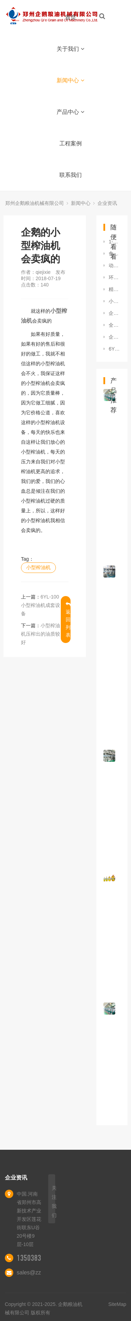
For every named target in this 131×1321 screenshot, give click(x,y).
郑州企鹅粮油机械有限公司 (34, 203)
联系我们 (70, 175)
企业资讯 (107, 203)
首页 (70, 17)
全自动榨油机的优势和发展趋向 (115, 325)
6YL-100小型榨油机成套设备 (40, 605)
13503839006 (36, 1258)
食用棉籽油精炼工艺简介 (115, 253)
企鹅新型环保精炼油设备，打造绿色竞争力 (115, 313)
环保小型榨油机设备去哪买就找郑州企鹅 (115, 277)
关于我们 (70, 49)
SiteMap (117, 1304)
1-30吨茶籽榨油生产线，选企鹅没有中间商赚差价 (115, 241)
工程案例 (70, 143)
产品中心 (70, 112)
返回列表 (68, 620)
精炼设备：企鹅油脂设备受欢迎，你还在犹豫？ (115, 289)
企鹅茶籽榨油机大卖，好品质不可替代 (115, 337)
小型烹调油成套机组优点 (115, 301)
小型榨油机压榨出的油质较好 (40, 634)
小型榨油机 (38, 567)
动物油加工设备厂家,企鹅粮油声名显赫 (115, 265)
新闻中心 (70, 80)
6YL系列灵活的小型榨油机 (115, 349)
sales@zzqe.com (38, 1272)
